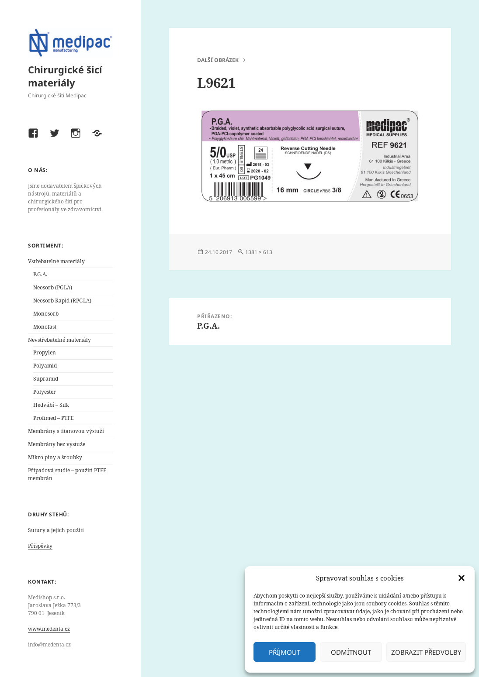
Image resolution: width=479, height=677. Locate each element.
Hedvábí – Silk (51, 405)
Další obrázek (218, 60)
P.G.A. (40, 274)
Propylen (44, 352)
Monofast (44, 326)
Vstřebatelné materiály (56, 261)
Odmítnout (351, 652)
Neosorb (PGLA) (52, 287)
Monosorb (46, 313)
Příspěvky (40, 546)
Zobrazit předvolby (426, 652)
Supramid (45, 378)
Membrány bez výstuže (56, 444)
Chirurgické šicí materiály (65, 76)
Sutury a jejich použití (56, 530)
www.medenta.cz (49, 628)
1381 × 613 (258, 252)
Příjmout (284, 652)
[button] (461, 578)
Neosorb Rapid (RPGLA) (62, 300)
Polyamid (45, 365)
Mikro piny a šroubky (55, 457)
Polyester (44, 391)
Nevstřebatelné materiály (59, 340)
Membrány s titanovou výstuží (66, 431)
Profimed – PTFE (53, 418)
